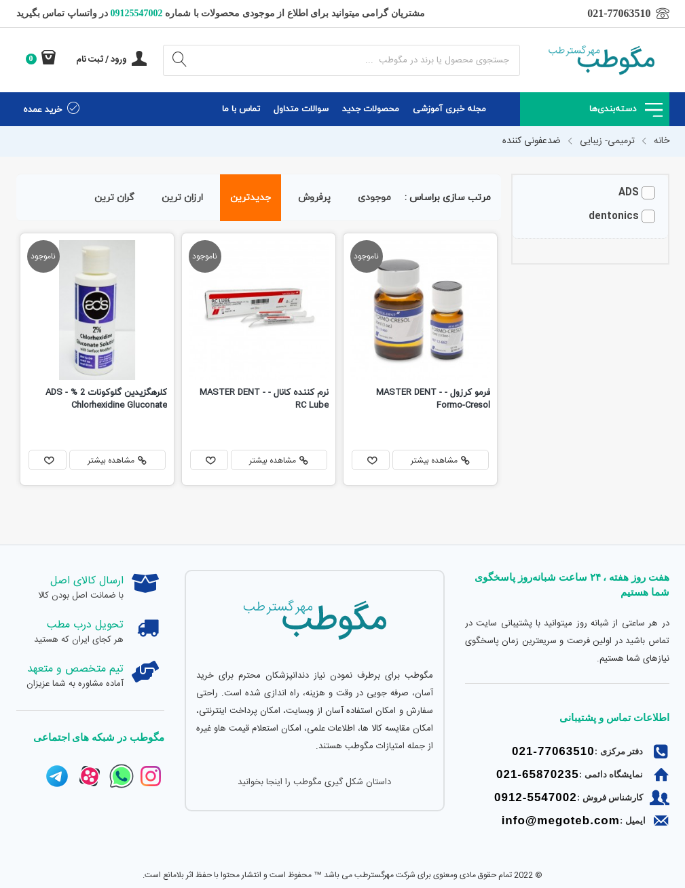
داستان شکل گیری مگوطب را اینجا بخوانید (314, 782)
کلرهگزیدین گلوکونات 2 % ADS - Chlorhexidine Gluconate (106, 399)
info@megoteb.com (561, 820)
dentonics (614, 217)
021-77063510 (553, 751)
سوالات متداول (301, 109)
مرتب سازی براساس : (448, 197)
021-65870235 (537, 774)
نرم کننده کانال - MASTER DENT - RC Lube (264, 399)
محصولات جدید (370, 109)
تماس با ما (241, 109)
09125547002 (135, 13)
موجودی (374, 197)
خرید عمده (51, 109)
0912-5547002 (535, 797)
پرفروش (314, 197)
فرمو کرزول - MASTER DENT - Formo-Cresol (433, 399)
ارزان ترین (182, 197)
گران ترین (114, 197)
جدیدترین (250, 197)
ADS (628, 193)
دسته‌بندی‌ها (626, 109)
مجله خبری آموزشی (449, 109)
